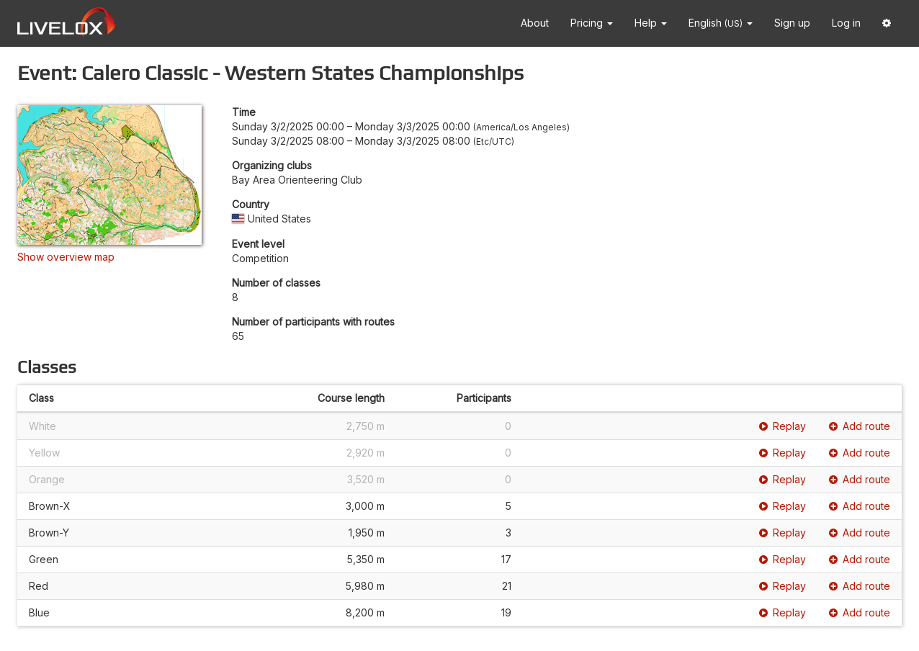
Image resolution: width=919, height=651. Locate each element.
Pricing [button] (591, 23)
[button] (886, 23)
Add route (859, 426)
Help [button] (651, 23)
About (535, 23)
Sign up (792, 23)
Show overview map (66, 257)
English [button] (721, 23)
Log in (846, 23)
